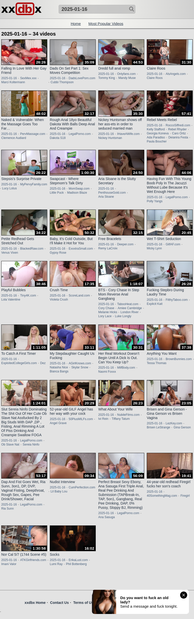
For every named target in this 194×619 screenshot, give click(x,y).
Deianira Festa (178, 137)
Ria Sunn (7, 508)
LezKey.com (174, 423)
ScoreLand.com (79, 295)
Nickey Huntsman (110, 138)
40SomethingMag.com (162, 495)
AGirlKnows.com (80, 363)
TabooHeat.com (127, 304)
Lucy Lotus (9, 188)
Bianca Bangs (59, 371)
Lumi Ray (56, 564)
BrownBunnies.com (179, 359)
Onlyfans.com (126, 74)
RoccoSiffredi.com (178, 125)
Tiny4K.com (28, 295)
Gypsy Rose (58, 252)
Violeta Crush (59, 299)
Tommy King (106, 78)
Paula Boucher (157, 141)
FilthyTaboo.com (177, 300)
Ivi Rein (103, 419)
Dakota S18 (58, 138)
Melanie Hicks (107, 312)
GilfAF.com (173, 244)
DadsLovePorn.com (82, 78)
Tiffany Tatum (121, 419)
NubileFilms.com (128, 415)
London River (129, 312)
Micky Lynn (154, 248)
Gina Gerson (182, 427)
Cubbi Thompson (62, 82)
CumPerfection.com (82, 487)
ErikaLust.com (78, 560)
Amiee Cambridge (130, 308)
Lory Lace (105, 316)
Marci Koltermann (13, 82)
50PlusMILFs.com (81, 419)
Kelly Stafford (156, 129)
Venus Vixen (9, 252)
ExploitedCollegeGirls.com (19, 363)
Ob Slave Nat (10, 444)
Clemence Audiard (13, 138)
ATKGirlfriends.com (33, 560)
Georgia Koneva (158, 133)
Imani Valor (8, 564)
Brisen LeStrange (158, 427)
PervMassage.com (32, 134)
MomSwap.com (79, 188)
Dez (42, 363)
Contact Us (59, 603)
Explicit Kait (154, 304)
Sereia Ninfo (31, 444)
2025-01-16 (9, 78)
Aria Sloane (106, 196)
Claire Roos (155, 78)
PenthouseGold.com (112, 192)
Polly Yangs (154, 201)
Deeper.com (125, 244)
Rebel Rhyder (177, 129)
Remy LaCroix (107, 248)
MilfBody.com (126, 367)
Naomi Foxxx (107, 371)
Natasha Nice (59, 367)
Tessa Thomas (156, 363)
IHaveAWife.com (128, 134)
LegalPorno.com (80, 134)
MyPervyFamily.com (33, 184)
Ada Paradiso (156, 137)
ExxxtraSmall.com (81, 248)
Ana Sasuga (106, 517)
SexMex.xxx (28, 78)
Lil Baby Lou (59, 491)
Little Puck (57, 192)
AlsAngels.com (176, 74)
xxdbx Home (35, 603)
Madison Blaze (77, 192)
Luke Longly (123, 316)
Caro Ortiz (179, 133)
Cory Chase (106, 308)
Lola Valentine (10, 299)
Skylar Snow (79, 367)
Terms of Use (84, 603)
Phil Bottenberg (76, 564)
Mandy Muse (127, 78)
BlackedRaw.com (31, 248)
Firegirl (185, 495)
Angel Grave (58, 423)
